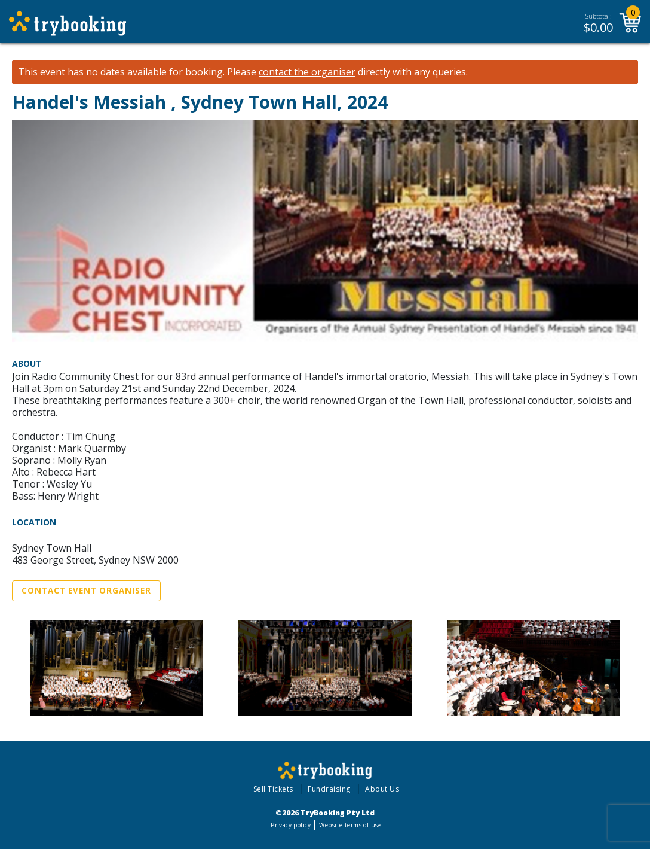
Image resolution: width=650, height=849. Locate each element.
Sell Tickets (273, 789)
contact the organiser (307, 72)
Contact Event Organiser (86, 590)
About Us (382, 789)
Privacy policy (291, 825)
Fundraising (329, 789)
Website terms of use (350, 825)
